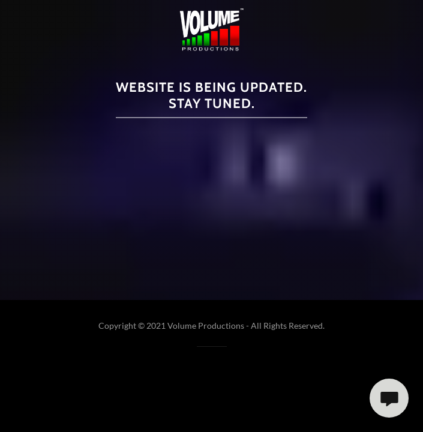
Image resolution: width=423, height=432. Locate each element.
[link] (211, 30)
